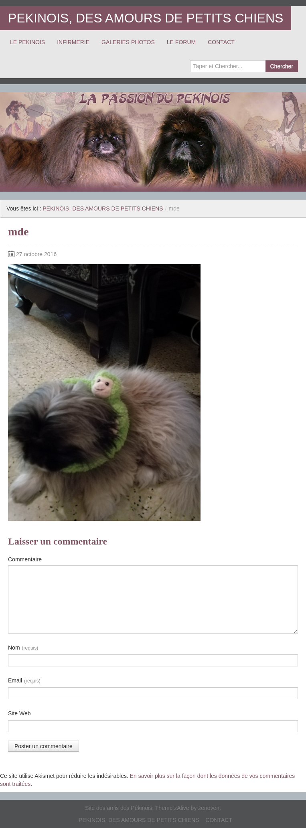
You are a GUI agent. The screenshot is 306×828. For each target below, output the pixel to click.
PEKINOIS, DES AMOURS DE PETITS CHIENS (145, 18)
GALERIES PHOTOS (128, 42)
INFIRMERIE (73, 42)
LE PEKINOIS (27, 42)
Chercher (281, 66)
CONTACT (221, 42)
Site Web (19, 713)
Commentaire (25, 559)
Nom (23, 648)
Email (24, 681)
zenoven (208, 808)
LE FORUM (181, 42)
